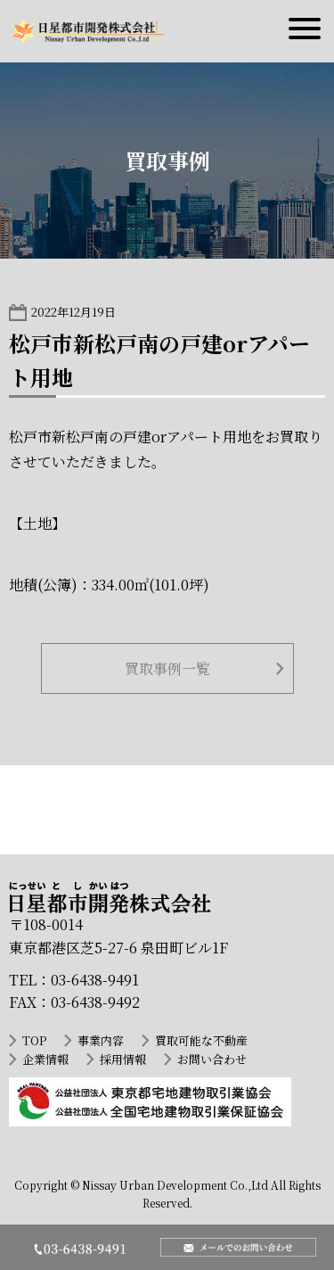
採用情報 (123, 1059)
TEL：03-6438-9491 (74, 979)
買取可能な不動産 (201, 1040)
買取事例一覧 (167, 668)
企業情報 (45, 1059)
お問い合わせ (212, 1059)
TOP (34, 1040)
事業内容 (100, 1040)
